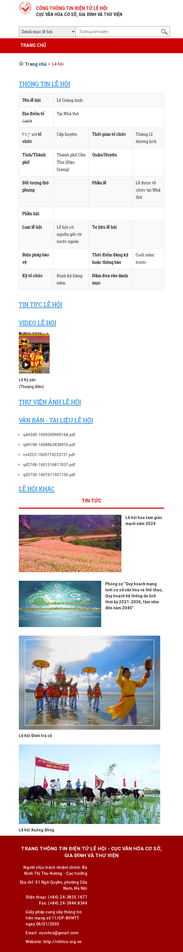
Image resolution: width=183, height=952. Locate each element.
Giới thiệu (31, 60)
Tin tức (91, 501)
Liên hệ (28, 134)
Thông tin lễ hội (40, 104)
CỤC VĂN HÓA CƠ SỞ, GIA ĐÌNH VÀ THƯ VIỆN (79, 14)
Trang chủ (33, 45)
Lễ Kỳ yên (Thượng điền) (31, 383)
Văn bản (29, 90)
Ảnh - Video (33, 119)
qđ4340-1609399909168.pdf (49, 434)
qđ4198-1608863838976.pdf (49, 444)
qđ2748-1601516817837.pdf (49, 464)
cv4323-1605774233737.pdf (49, 454)
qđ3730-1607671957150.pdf (49, 474)
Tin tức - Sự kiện (40, 75)
